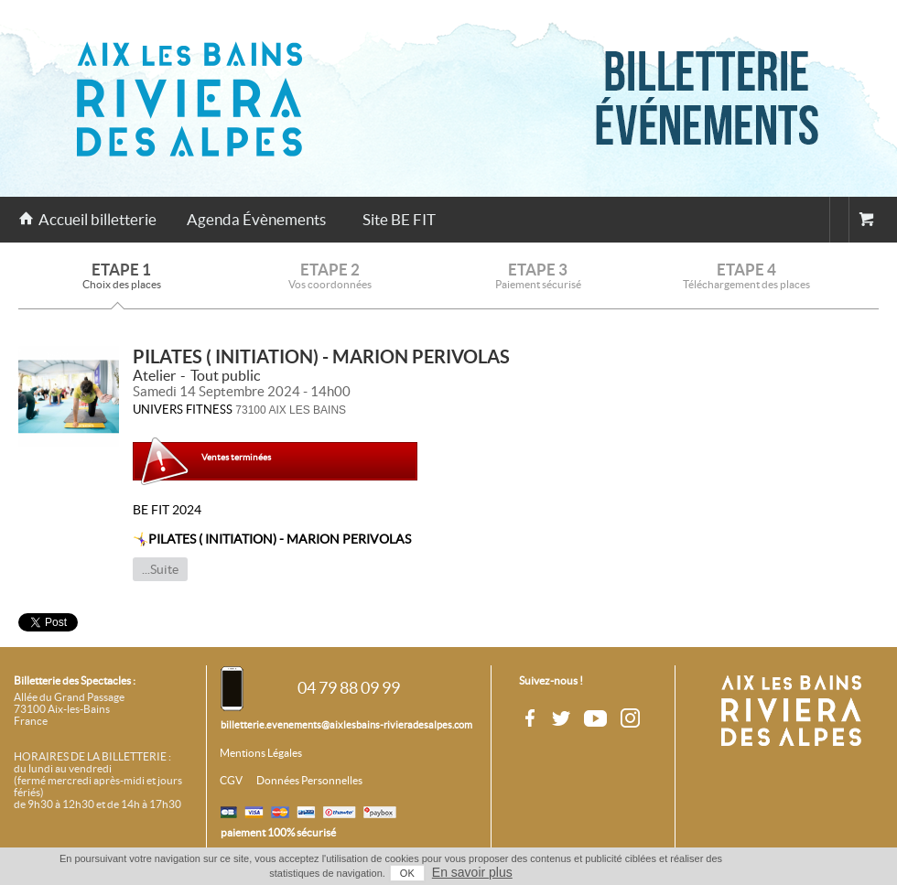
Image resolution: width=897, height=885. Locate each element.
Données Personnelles (309, 780)
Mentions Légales (261, 753)
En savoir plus (472, 872)
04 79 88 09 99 (348, 687)
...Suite (160, 569)
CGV (231, 780)
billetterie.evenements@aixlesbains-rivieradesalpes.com (346, 724)
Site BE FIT (399, 219)
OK (407, 873)
